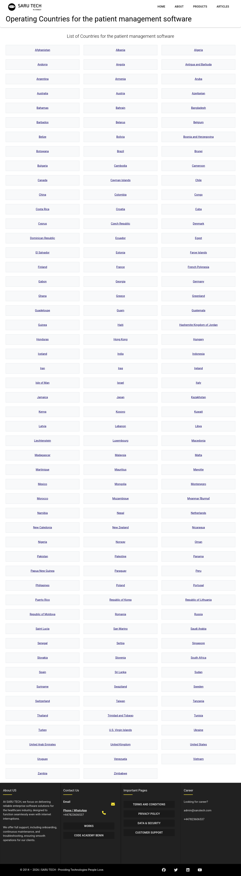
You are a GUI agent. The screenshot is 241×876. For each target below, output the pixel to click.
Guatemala (198, 310)
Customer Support (149, 832)
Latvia (42, 426)
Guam (120, 310)
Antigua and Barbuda (198, 64)
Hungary (198, 339)
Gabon (42, 281)
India (120, 354)
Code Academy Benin (89, 835)
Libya (198, 426)
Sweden (199, 686)
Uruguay (42, 759)
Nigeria (42, 542)
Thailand (42, 715)
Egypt (198, 238)
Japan (120, 397)
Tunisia (198, 715)
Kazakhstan (198, 397)
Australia (42, 93)
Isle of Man (43, 382)
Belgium (198, 122)
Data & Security (149, 823)
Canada (42, 180)
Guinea (42, 325)
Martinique (42, 469)
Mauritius (121, 469)
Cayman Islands (120, 180)
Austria (120, 93)
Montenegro (198, 484)
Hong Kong (120, 339)
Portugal (198, 585)
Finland (42, 267)
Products (200, 6)
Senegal (42, 643)
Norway (120, 542)
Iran (42, 368)
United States (198, 744)
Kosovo (120, 411)
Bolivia (120, 136)
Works (89, 826)
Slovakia (42, 657)
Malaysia (120, 455)
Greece (120, 296)
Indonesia (198, 354)
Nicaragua (198, 527)
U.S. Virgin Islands (120, 730)
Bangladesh (198, 108)
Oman (198, 542)
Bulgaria (42, 165)
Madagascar (42, 455)
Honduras (42, 339)
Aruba (198, 79)
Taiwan (120, 701)
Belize (42, 136)
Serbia (120, 643)
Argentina (43, 79)
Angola (120, 64)
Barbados (43, 122)
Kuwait (198, 411)
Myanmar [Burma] (198, 498)
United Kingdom (121, 744)
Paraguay (120, 571)
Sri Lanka (120, 672)
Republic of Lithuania (198, 599)
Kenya (43, 411)
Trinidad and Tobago (120, 715)
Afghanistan (42, 50)
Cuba (198, 209)
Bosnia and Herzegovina (198, 136)
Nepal (120, 513)
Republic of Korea (120, 599)
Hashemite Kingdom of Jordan (198, 325)
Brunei (198, 151)
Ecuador (120, 238)
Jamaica (42, 397)
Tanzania (198, 701)
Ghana (42, 296)
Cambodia (120, 165)
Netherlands (198, 513)
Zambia (42, 773)
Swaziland (120, 686)
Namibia (42, 513)
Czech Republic (120, 223)
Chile (198, 180)
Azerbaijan (198, 93)
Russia (198, 614)
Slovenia (120, 657)
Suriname (42, 686)
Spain (42, 672)
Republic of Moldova (42, 614)
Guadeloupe (42, 310)
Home (161, 6)
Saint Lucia (42, 628)
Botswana (42, 151)
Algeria (198, 50)
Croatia (120, 209)
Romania (120, 614)
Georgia (120, 281)
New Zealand (120, 527)
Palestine (120, 556)
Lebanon (120, 426)
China (42, 194)
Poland (120, 585)
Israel (120, 382)
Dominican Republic (42, 238)
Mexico (42, 484)
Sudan (198, 672)
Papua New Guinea (42, 571)
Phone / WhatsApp (75, 810)
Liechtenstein (42, 440)
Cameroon (198, 165)
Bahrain (120, 108)
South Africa (198, 657)
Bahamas (42, 108)
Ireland (198, 368)
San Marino (120, 628)
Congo (198, 194)
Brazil (120, 151)
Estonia (120, 252)
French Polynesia (198, 267)
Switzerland (42, 701)
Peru (198, 571)
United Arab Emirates (42, 744)
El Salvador (43, 252)
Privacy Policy (149, 813)
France (120, 267)
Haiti (120, 325)
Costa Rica (42, 209)
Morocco (42, 498)
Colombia (120, 194)
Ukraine (198, 730)
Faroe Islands (198, 252)
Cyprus (42, 223)
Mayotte (198, 469)
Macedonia (198, 440)
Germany (198, 281)
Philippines (42, 585)
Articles (223, 6)
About (179, 6)
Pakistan (42, 556)
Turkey (42, 730)
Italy (198, 382)
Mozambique (120, 498)
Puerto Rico (42, 599)
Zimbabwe (120, 773)
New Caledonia (42, 527)
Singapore (198, 643)
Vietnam (198, 759)
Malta (198, 455)
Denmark (198, 223)
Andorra (42, 64)
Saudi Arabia (198, 628)
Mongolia (120, 484)
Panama (198, 556)
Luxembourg (120, 440)
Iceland (42, 354)
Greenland (198, 296)
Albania (120, 50)
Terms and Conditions (149, 804)
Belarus (120, 122)
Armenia (120, 79)
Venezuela (120, 759)
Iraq (120, 368)
